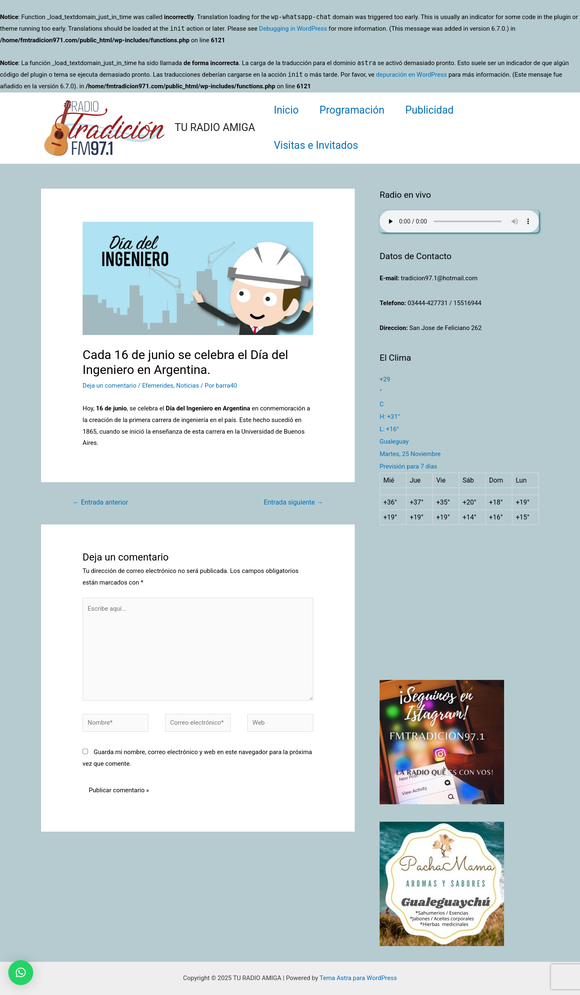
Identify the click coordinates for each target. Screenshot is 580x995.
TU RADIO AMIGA (215, 127)
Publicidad (429, 110)
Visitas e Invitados (316, 145)
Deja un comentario (109, 385)
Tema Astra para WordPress (358, 978)
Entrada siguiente (293, 502)
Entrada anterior (100, 502)
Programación (352, 110)
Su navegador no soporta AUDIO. (459, 221)
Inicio (286, 110)
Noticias (187, 385)
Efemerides (157, 385)
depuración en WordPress (411, 74)
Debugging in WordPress (293, 28)
